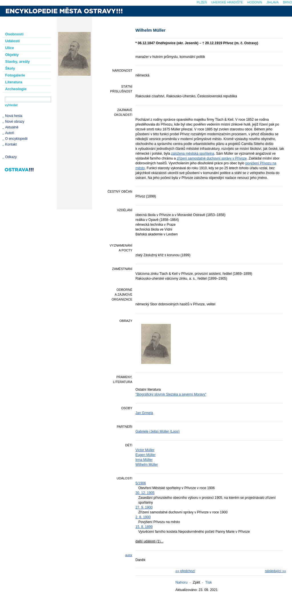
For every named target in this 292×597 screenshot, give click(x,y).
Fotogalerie (15, 75)
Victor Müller (144, 450)
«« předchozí (185, 571)
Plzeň (202, 2)
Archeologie (16, 89)
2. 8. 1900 (143, 517)
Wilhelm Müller (146, 465)
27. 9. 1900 (144, 507)
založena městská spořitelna (192, 154)
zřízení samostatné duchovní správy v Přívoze (212, 158)
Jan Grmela (144, 413)
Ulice (9, 48)
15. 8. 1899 (144, 527)
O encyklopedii (16, 139)
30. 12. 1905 (145, 493)
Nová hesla (13, 116)
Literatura (13, 82)
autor (128, 555)
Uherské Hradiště (227, 2)
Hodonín (254, 2)
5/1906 (140, 483)
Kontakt (11, 144)
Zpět (196, 582)
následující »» (275, 571)
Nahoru (181, 582)
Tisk (208, 582)
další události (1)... (149, 541)
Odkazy (11, 157)
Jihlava (272, 2)
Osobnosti (14, 34)
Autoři (9, 133)
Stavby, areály (17, 61)
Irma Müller (144, 460)
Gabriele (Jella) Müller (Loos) (157, 431)
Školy (10, 68)
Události (12, 41)
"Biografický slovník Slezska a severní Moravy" (170, 394)
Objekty (12, 55)
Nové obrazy (14, 122)
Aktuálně (12, 127)
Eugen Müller (145, 455)
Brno (287, 2)
